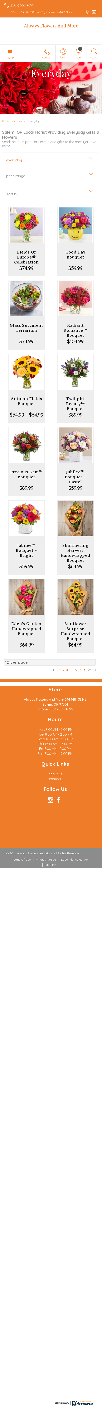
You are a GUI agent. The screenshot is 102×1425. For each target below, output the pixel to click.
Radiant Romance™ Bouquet (75, 330)
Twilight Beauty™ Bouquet (75, 403)
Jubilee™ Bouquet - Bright (26, 550)
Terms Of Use (21, 859)
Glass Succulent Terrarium (26, 328)
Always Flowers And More (51, 25)
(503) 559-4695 (22, 5)
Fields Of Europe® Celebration (26, 257)
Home (5, 121)
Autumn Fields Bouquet (26, 401)
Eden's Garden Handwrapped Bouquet (26, 628)
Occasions (19, 121)
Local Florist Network (75, 859)
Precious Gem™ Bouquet (26, 474)
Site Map (51, 865)
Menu (10, 57)
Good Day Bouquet (75, 255)
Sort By (12, 194)
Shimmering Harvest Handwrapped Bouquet (75, 553)
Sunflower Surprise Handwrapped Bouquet (75, 631)
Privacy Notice (46, 859)
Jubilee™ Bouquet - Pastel (75, 477)
